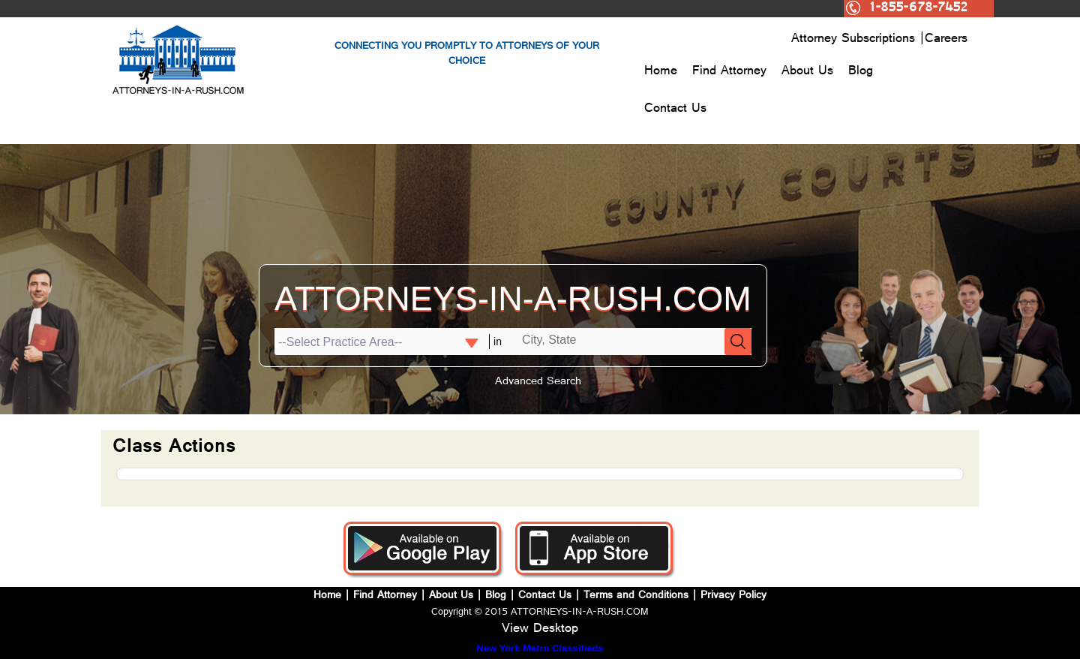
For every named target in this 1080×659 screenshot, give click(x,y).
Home (660, 72)
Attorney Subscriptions (855, 40)
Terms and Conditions (636, 596)
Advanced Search (538, 382)
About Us (807, 72)
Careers (946, 40)
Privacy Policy (733, 596)
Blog (860, 72)
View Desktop (540, 629)
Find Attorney (729, 72)
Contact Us (675, 109)
